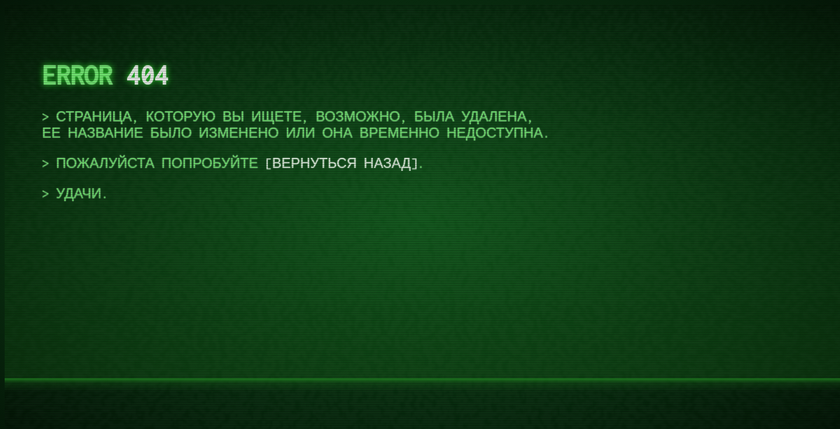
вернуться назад (341, 163)
